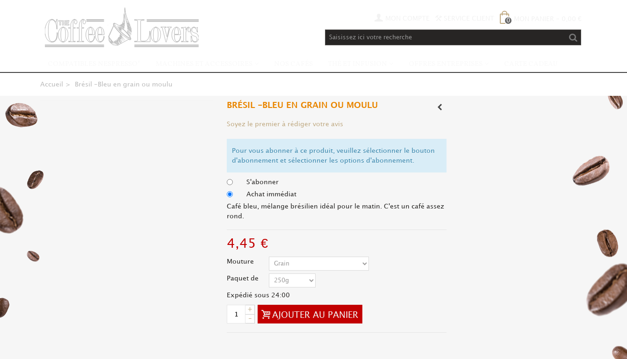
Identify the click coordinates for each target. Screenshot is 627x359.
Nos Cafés (293, 64)
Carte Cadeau (531, 64)
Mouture (241, 261)
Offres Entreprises (446, 64)
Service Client (464, 18)
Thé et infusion (357, 64)
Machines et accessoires (204, 64)
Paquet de (243, 278)
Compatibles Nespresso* (94, 64)
